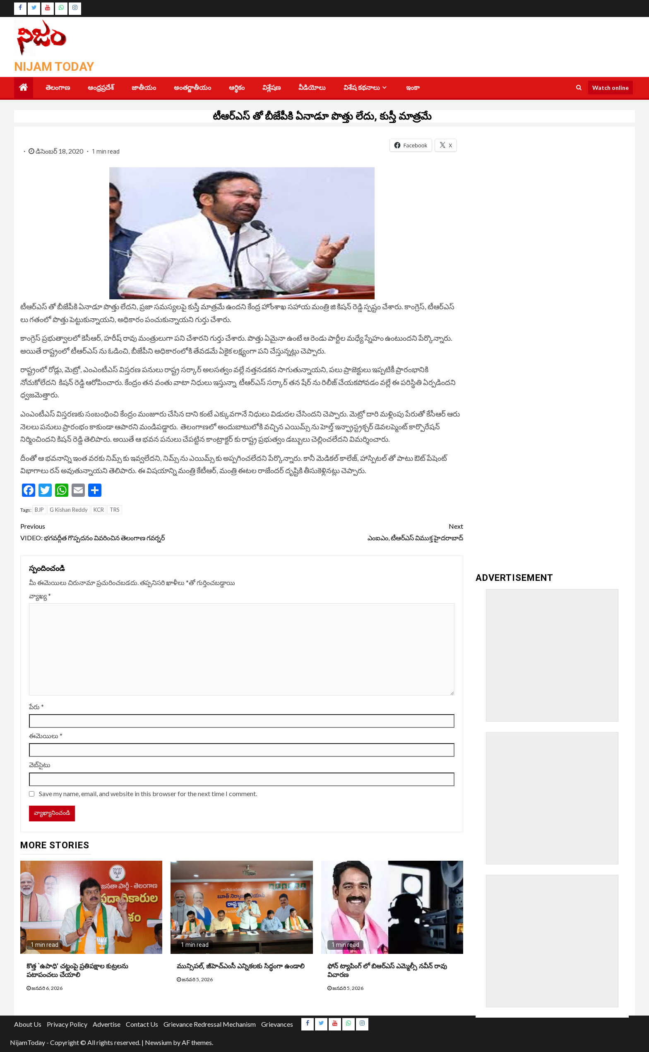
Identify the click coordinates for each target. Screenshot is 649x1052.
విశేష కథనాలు (362, 87)
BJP (39, 509)
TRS (115, 509)
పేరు (36, 706)
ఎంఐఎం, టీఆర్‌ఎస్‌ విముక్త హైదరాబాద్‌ (352, 530)
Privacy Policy (67, 1024)
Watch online (610, 87)
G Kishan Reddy (69, 509)
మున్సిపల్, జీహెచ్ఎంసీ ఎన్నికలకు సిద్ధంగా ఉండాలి (241, 966)
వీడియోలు (312, 87)
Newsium (158, 1042)
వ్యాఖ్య (40, 595)
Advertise (106, 1024)
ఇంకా (413, 87)
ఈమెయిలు (45, 735)
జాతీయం (144, 87)
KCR (99, 509)
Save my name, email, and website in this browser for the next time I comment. (148, 793)
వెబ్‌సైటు (39, 764)
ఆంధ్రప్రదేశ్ (101, 87)
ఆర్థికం (237, 87)
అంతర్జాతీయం (192, 87)
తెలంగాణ (58, 87)
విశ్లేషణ (271, 87)
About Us (27, 1024)
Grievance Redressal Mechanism (209, 1024)
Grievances (277, 1024)
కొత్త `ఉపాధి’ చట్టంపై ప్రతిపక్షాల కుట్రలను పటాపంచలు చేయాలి (77, 970)
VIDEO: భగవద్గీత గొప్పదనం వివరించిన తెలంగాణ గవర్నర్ (131, 530)
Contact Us (142, 1024)
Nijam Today (54, 66)
